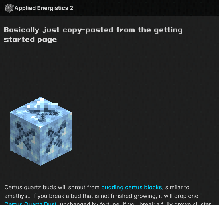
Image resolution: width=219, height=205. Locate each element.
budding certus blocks (131, 187)
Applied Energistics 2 (38, 8)
